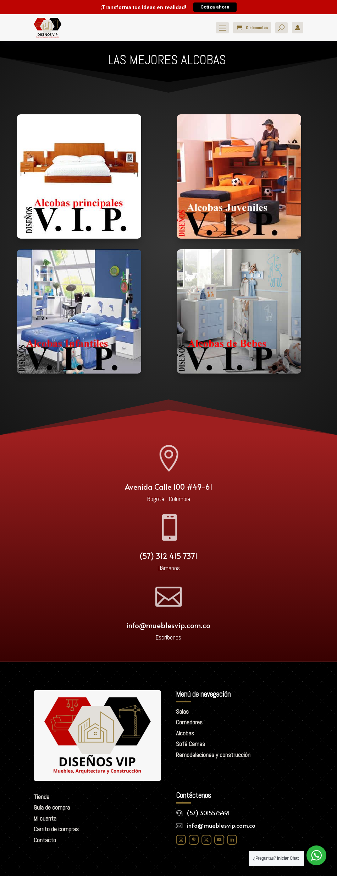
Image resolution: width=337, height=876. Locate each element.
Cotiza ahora (215, 7)
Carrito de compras (56, 829)
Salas (182, 712)
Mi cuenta (45, 818)
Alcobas (185, 733)
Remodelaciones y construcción (213, 755)
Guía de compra (52, 807)
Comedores (189, 722)
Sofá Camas (190, 744)
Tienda (41, 797)
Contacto (45, 840)
